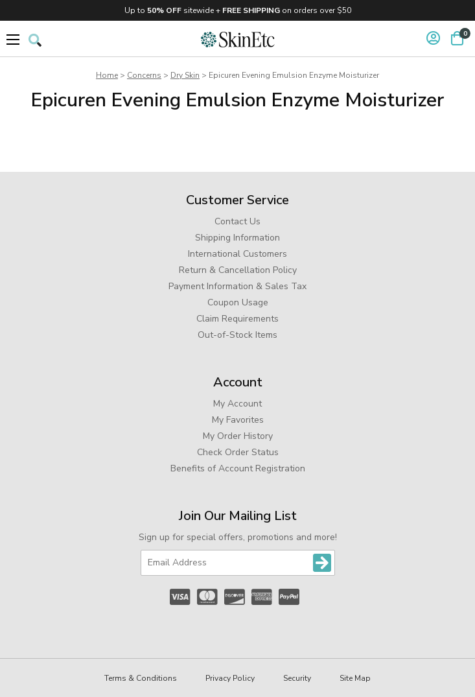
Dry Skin (185, 75)
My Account (237, 403)
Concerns (144, 75)
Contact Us (237, 221)
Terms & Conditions (140, 678)
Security (297, 678)
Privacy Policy (230, 678)
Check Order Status (238, 452)
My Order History (238, 436)
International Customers (237, 254)
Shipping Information (237, 237)
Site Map (355, 678)
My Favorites (238, 420)
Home (107, 75)
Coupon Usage (237, 302)
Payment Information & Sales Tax (237, 286)
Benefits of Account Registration (237, 468)
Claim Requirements (237, 319)
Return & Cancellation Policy (238, 270)
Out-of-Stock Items (237, 335)
